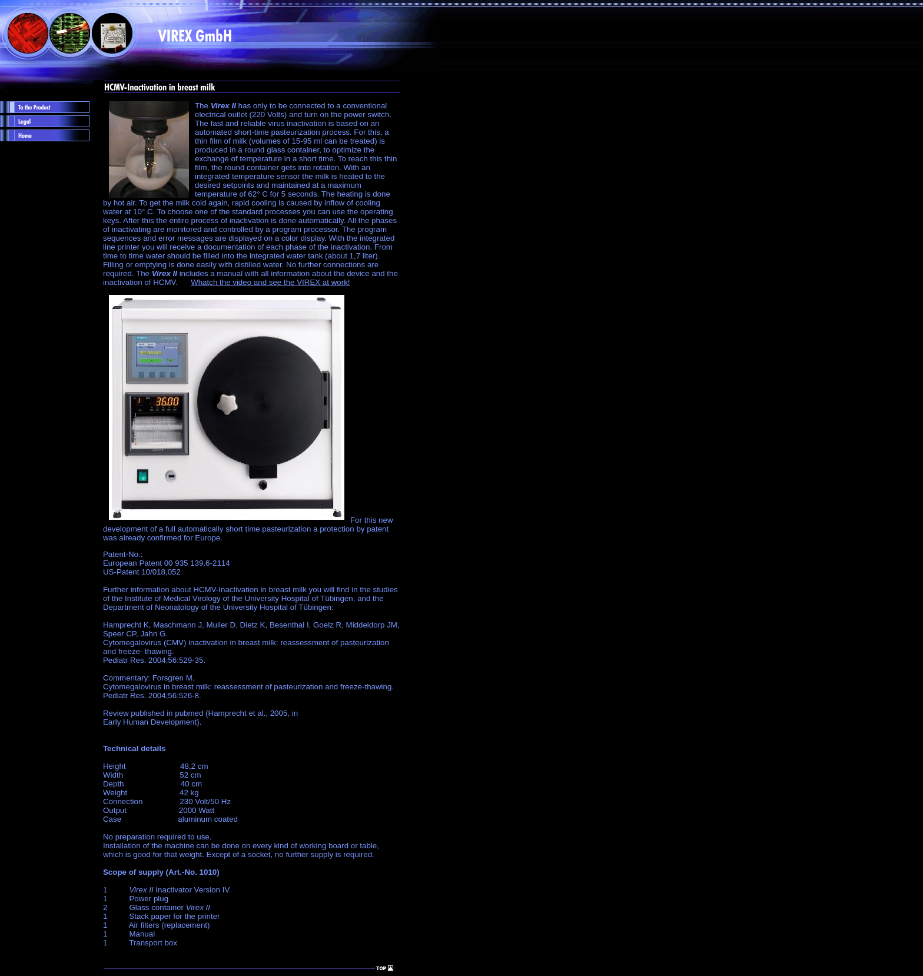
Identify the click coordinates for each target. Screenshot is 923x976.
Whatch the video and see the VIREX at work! (270, 282)
